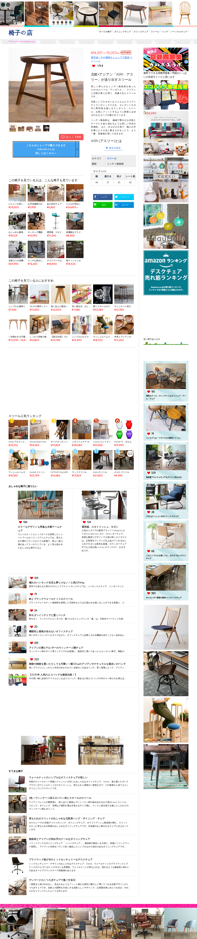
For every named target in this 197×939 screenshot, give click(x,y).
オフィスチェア (126, 34)
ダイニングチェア (102, 34)
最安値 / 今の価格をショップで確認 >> (111, 57)
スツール (144, 34)
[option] (46, 85)
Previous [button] (20, 85)
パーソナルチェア (176, 34)
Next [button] (72, 85)
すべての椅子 (80, 34)
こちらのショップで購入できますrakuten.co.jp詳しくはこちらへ (46, 150)
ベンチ (158, 34)
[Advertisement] (72, 384)
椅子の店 (21, 33)
